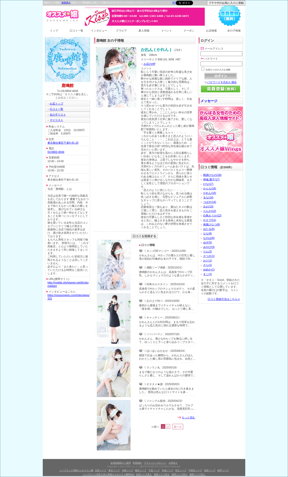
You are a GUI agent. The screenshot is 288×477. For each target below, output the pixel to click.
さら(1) (207, 265)
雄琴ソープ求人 (179, 474)
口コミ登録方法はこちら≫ (224, 299)
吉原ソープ (100, 470)
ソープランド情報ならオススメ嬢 (76, 470)
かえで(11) (209, 220)
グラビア (121, 30)
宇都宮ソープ (195, 470)
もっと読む (188, 417)
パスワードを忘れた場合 (222, 82)
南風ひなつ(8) (211, 224)
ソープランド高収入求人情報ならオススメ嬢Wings (109, 474)
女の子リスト (58, 114)
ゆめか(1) (209, 269)
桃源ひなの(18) (212, 175)
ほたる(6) (209, 229)
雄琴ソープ (223, 470)
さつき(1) (209, 256)
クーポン (189, 30)
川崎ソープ (127, 470)
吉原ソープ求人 (144, 474)
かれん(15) (209, 193)
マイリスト (56, 120)
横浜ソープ (140, 470)
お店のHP (149, 64)
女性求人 (65, 2)
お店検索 (211, 30)
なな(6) (207, 233)
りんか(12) (209, 211)
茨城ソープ (167, 470)
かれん (147, 49)
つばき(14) (209, 202)
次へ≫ (178, 426)
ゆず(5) (207, 242)
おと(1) (207, 260)
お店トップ (56, 103)
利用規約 (137, 463)
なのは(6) (209, 238)
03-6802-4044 (69, 91)
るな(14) (208, 197)
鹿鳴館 (67, 85)
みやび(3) (209, 247)
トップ (54, 30)
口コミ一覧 (76, 30)
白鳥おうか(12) (212, 215)
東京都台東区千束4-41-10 (62, 142)
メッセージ (208, 101)
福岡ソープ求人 (197, 474)
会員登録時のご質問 (120, 463)
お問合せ (173, 463)
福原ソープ (209, 470)
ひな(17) (208, 184)
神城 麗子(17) (211, 179)
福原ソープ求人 (162, 474)
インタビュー (99, 30)
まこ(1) (207, 274)
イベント (166, 30)
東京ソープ (114, 470)
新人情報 (144, 30)
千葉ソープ (154, 470)
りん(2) (207, 251)
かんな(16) (209, 188)
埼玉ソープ (180, 470)
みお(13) (208, 206)
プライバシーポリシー (155, 463)
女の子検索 (234, 30)
